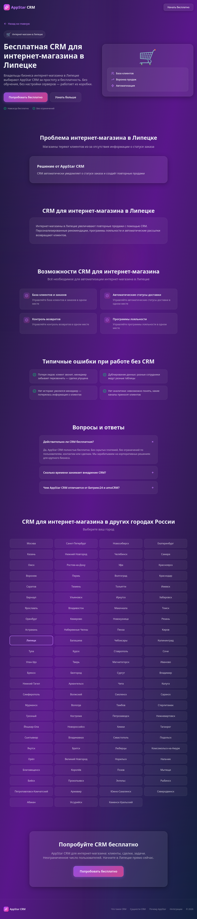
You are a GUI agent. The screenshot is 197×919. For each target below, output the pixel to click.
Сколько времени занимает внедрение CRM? (98, 472)
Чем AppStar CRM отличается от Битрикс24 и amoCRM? (98, 487)
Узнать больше (65, 97)
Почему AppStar (157, 909)
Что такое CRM (118, 909)
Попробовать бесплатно (25, 97)
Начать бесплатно (178, 7)
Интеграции (176, 909)
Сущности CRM (138, 909)
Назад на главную (17, 23)
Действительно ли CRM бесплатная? (99, 441)
